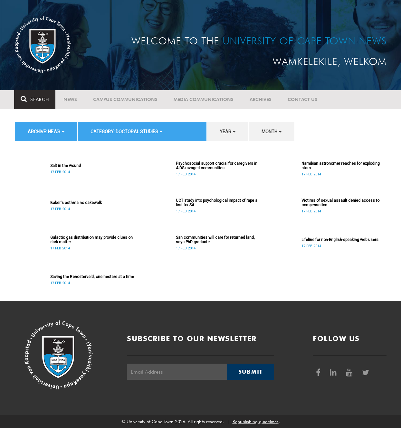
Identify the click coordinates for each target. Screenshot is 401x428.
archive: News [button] (46, 131)
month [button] (272, 131)
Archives (261, 99)
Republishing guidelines (256, 421)
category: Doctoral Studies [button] (126, 131)
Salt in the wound (65, 165)
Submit (250, 371)
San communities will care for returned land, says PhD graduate (215, 239)
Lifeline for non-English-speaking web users (339, 239)
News (71, 99)
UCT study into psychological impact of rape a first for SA (216, 202)
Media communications (204, 99)
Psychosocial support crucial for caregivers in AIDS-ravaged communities (216, 165)
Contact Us (303, 99)
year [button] (227, 131)
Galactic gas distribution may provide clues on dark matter (91, 239)
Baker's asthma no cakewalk (76, 202)
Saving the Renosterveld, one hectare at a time (92, 276)
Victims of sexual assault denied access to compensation (340, 202)
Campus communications (126, 99)
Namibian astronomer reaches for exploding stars (340, 165)
